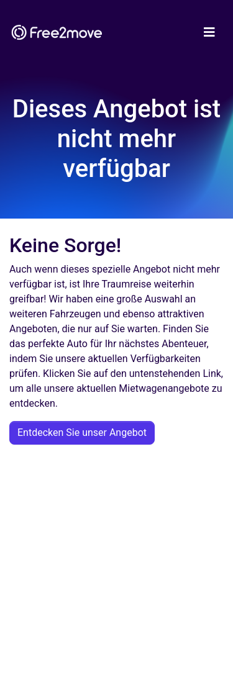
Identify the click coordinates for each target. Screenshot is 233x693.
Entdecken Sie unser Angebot (82, 432)
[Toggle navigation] (209, 32)
